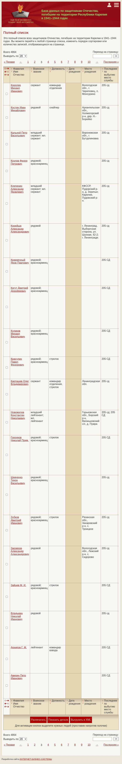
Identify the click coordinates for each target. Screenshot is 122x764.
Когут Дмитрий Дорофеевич (19, 289)
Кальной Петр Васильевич (19, 134)
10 (89, 62)
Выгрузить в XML (81, 719)
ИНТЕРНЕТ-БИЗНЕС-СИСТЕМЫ (36, 759)
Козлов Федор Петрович (19, 162)
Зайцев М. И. (18, 585)
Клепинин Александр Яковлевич (17, 189)
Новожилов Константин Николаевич (18, 415)
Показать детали (58, 719)
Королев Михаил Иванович (16, 88)
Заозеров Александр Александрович (20, 551)
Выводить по (11, 56)
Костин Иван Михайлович (18, 109)
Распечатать (38, 719)
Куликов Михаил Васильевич (18, 333)
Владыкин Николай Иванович (17, 616)
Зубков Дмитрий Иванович (16, 520)
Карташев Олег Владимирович (20, 382)
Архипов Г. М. (19, 647)
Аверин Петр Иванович (18, 677)
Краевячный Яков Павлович (20, 261)
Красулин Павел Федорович (17, 362)
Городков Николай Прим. (20, 439)
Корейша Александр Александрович (20, 228)
